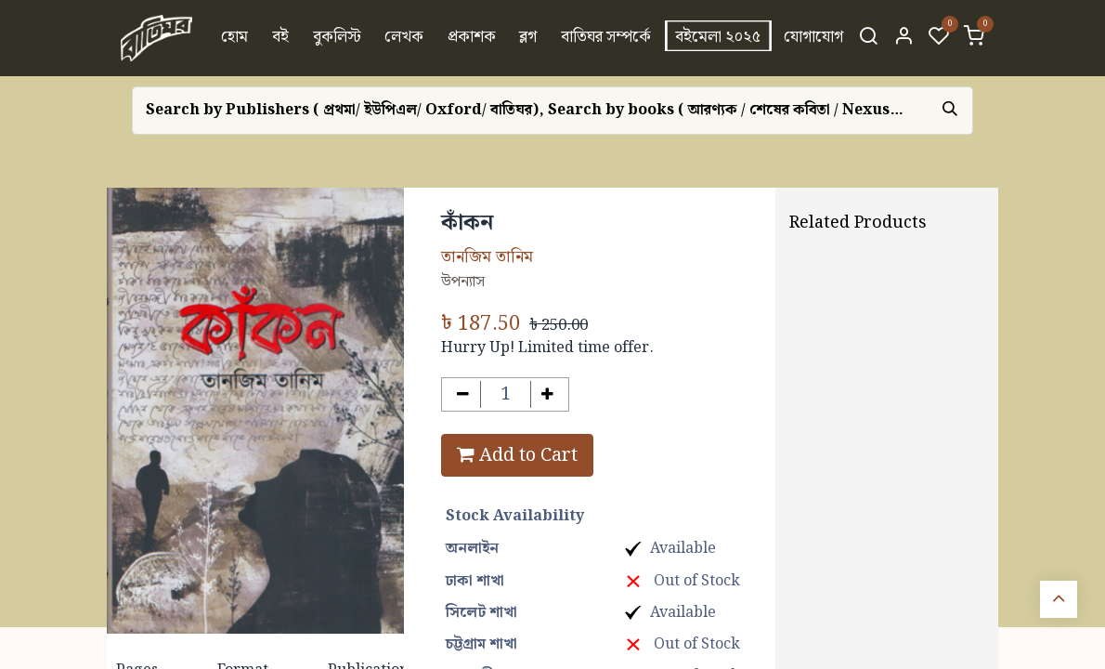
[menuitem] (235, 38)
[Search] (868, 38)
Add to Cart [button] (517, 455)
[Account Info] (903, 38)
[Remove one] (463, 394)
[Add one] (548, 394)
